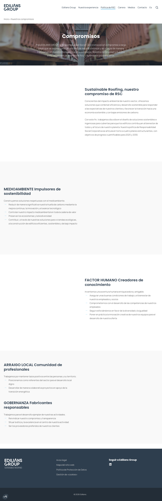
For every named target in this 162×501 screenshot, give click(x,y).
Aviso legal (61, 460)
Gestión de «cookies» (66, 474)
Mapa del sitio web (65, 464)
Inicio (6, 19)
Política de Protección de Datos (71, 469)
